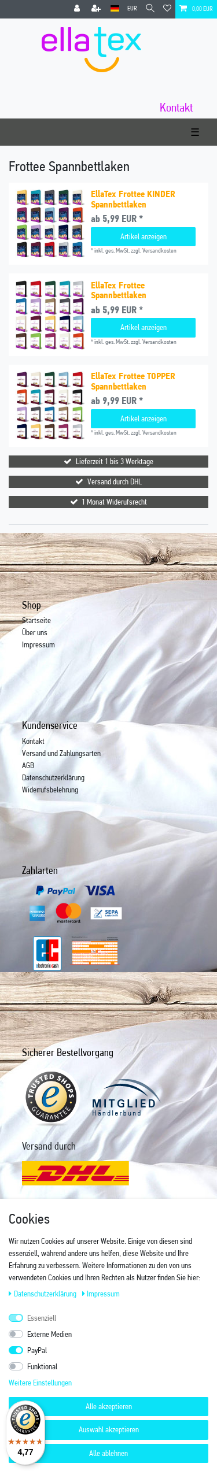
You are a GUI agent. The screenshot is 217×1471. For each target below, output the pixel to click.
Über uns (34, 632)
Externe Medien (49, 1334)
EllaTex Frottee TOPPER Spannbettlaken (133, 381)
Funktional (42, 1366)
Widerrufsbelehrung (50, 789)
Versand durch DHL (114, 481)
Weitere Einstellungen (40, 1382)
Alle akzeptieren (109, 1406)
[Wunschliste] (167, 9)
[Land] (114, 9)
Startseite (36, 620)
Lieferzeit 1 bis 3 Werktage (114, 461)
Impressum (38, 644)
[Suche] (150, 9)
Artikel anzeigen (143, 236)
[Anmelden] (78, 9)
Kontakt (33, 741)
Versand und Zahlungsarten (61, 753)
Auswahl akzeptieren (109, 1429)
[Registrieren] (97, 9)
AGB (28, 765)
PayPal (37, 1350)
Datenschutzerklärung (53, 777)
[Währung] (132, 9)
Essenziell (41, 1317)
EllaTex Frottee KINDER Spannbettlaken (133, 199)
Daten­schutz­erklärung (43, 1293)
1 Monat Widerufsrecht (114, 501)
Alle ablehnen (108, 1453)
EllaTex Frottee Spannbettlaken (118, 290)
